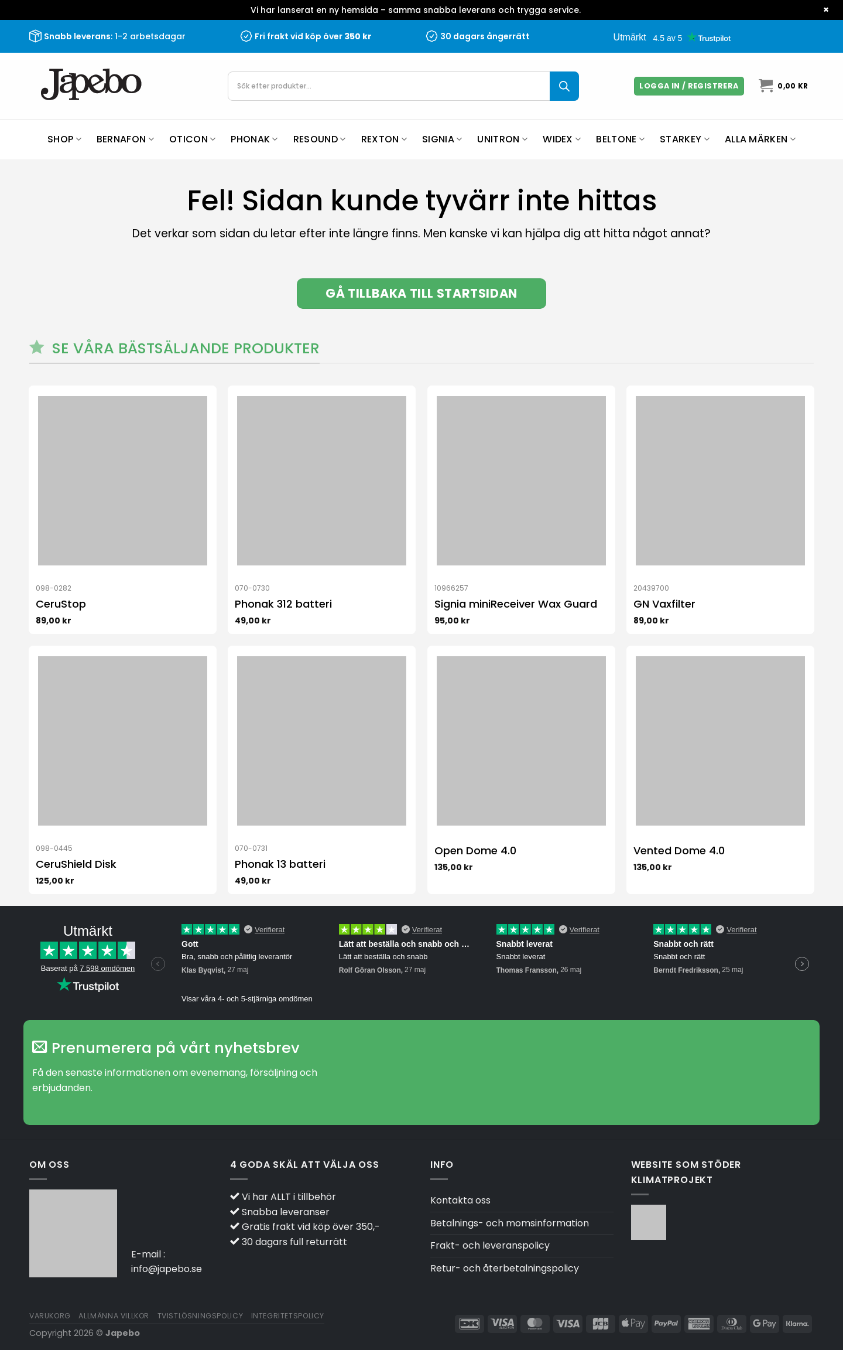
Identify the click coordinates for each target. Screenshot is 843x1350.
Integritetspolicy (287, 1316)
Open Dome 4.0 (475, 850)
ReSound (319, 139)
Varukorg (50, 1316)
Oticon (192, 139)
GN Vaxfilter (664, 604)
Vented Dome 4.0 (679, 850)
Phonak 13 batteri (280, 864)
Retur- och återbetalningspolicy (504, 1268)
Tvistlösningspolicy (200, 1316)
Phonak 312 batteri (283, 604)
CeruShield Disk (76, 864)
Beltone (620, 139)
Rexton (384, 139)
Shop (64, 139)
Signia (442, 139)
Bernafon (125, 139)
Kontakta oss (460, 1200)
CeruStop (61, 604)
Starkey (685, 139)
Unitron (502, 139)
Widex (562, 139)
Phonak (254, 139)
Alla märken (760, 139)
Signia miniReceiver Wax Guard (515, 604)
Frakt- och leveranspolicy (490, 1245)
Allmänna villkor (113, 1316)
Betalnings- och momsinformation (509, 1223)
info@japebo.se (166, 1269)
